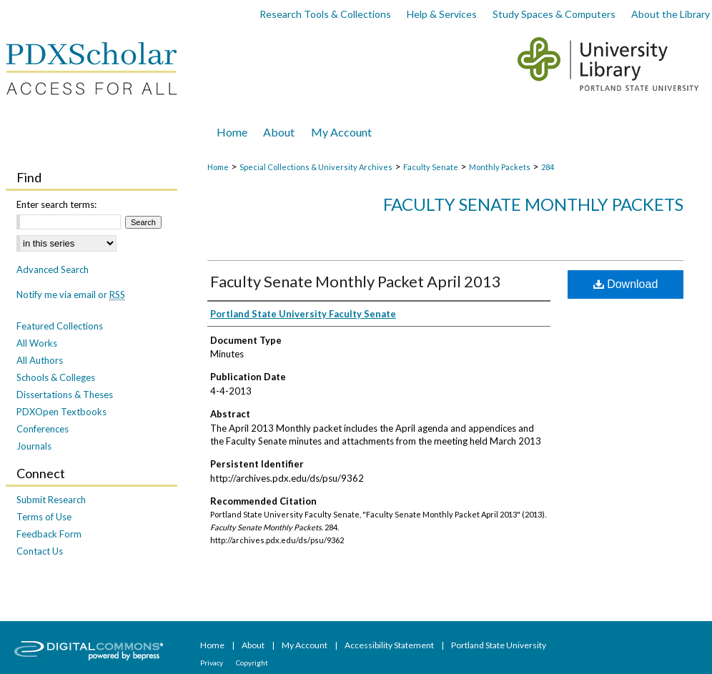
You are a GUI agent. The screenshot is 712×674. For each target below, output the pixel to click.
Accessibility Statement (390, 645)
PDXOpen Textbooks (61, 411)
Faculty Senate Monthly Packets (533, 204)
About (254, 645)
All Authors (39, 360)
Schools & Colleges (55, 377)
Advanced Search (52, 269)
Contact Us (39, 551)
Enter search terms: (56, 204)
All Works (36, 343)
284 (547, 167)
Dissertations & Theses (64, 394)
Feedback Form (48, 534)
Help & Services (442, 14)
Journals (33, 446)
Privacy (212, 662)
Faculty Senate (430, 167)
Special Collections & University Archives (315, 167)
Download (625, 284)
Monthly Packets (499, 167)
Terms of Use (43, 516)
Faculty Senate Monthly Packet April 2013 (355, 281)
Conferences (42, 429)
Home (218, 167)
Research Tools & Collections (325, 14)
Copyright (252, 662)
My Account (305, 645)
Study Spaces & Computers (554, 14)
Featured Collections (59, 326)
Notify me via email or (70, 294)
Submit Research (51, 499)
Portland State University (498, 645)
